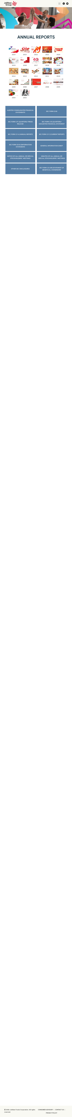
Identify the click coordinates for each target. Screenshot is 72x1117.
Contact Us (59, 1110)
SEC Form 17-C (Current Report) (51, 134)
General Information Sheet (51, 146)
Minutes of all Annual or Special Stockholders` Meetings (51, 157)
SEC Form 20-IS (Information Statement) (20, 146)
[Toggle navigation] (59, 3)
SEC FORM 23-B (51, 111)
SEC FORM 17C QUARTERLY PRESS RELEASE (20, 123)
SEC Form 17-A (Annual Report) (20, 134)
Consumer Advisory (45, 1110)
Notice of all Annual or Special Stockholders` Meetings (20, 157)
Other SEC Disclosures (20, 169)
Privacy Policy (51, 1113)
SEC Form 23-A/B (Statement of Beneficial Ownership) (51, 169)
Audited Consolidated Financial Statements (20, 111)
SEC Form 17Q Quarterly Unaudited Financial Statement (52, 123)
